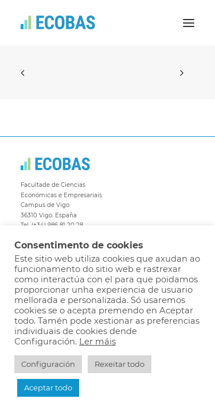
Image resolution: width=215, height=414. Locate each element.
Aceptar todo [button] (48, 387)
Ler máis (97, 341)
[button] (188, 22)
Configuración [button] (48, 364)
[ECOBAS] (58, 23)
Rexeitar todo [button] (119, 364)
